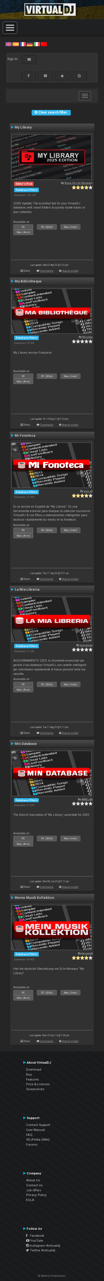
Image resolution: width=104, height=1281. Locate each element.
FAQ (29, 1135)
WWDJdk (87, 799)
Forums (31, 1144)
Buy (29, 1074)
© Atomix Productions (52, 1276)
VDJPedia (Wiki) (38, 1139)
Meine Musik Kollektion (34, 898)
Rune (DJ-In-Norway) (79, 182)
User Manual (35, 1130)
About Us (33, 1180)
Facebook (35, 1236)
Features (32, 1079)
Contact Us (34, 1185)
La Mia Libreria (27, 589)
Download (33, 1069)
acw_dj (88, 491)
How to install (70, 270)
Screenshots (35, 1089)
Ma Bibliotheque (28, 281)
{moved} (87, 953)
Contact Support (38, 1125)
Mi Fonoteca (25, 436)
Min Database (26, 744)
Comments (47, 270)
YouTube (34, 1241)
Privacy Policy (36, 1195)
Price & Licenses (38, 1084)
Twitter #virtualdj (40, 1250)
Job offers (33, 1190)
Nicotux (87, 336)
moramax (86, 645)
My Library (23, 127)
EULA (30, 1200)
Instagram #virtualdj (43, 1245)
